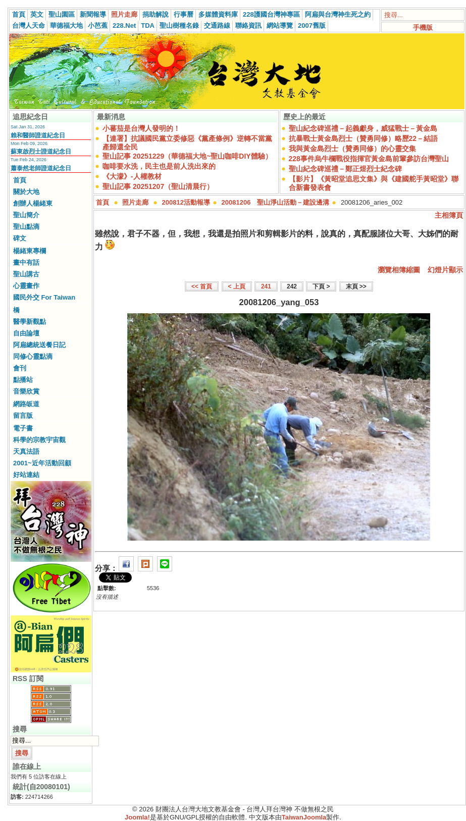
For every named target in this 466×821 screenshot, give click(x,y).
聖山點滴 (26, 226)
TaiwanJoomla (304, 817)
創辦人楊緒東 (33, 203)
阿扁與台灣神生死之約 (338, 14)
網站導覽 (280, 25)
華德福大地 (66, 25)
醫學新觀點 (29, 321)
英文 (36, 14)
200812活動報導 (186, 202)
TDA (147, 25)
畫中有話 (26, 262)
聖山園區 (61, 14)
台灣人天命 (28, 25)
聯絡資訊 (248, 25)
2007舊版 (312, 25)
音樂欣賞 (26, 391)
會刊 (19, 368)
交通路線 (217, 25)
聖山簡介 (26, 215)
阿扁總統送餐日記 (39, 345)
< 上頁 (236, 286)
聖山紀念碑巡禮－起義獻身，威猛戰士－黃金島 (363, 128)
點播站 (23, 379)
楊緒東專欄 (29, 251)
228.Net (124, 25)
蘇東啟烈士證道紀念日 (41, 151)
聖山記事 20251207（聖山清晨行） (158, 186)
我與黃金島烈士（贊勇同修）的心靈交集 (352, 148)
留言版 (23, 415)
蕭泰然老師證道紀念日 (41, 168)
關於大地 (26, 192)
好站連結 (26, 474)
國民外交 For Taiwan (44, 297)
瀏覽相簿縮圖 (399, 270)
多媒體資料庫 (218, 14)
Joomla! (137, 817)
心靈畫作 (26, 285)
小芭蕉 (98, 25)
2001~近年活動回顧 (42, 463)
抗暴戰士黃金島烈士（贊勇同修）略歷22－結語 (363, 138)
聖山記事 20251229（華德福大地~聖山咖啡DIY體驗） (187, 156)
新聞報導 (93, 14)
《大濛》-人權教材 (132, 176)
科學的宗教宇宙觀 (39, 440)
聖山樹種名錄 (179, 25)
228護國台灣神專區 (271, 14)
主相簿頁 (449, 215)
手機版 (423, 27)
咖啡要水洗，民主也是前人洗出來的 (159, 166)
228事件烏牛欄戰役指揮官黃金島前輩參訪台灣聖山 (369, 159)
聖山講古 (26, 274)
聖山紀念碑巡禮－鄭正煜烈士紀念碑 (345, 169)
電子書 (23, 428)
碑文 (19, 238)
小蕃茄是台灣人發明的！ (141, 128)
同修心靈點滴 (33, 356)
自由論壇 (26, 333)
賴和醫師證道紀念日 (38, 135)
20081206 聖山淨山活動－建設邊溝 (276, 202)
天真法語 (26, 451)
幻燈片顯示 (445, 270)
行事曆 (183, 14)
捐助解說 (155, 14)
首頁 (18, 14)
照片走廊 (124, 14)
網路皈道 (26, 404)
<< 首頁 (201, 286)
